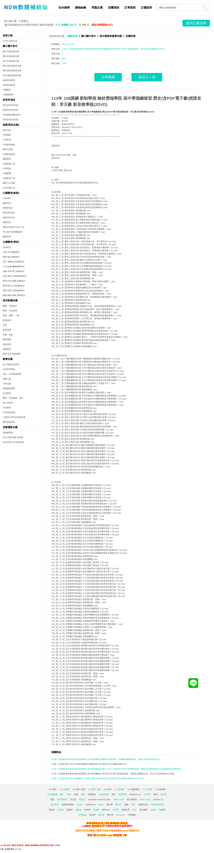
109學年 (147, 794)
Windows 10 (135, 794)
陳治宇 (164, 794)
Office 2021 (145, 799)
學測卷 (52, 810)
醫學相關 (7, 339)
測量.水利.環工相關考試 (13, 271)
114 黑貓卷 (119, 789)
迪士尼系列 (8, 403)
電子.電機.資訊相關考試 (13, 261)
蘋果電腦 (7, 330)
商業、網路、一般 (11, 315)
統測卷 (96, 810)
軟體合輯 (7, 320)
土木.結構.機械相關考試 (13, 266)
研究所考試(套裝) (11, 119)
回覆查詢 (113, 7)
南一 (62, 794)
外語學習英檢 (9, 369)
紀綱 (126, 804)
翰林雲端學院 (9, 80)
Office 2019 (118, 799)
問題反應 (97, 7)
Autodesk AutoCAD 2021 (99, 799)
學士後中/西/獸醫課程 (12, 232)
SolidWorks (90, 804)
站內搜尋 (64, 7)
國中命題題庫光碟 (11, 56)
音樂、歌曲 (8, 334)
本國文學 (125, 810)
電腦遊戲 (7, 349)
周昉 (133, 804)
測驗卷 (78, 810)
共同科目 (7, 247)
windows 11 (158, 799)
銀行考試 (7, 130)
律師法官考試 (9, 217)
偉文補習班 (62, 799)
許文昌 (73, 799)
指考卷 (61, 810)
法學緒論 (82, 815)
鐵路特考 (7, 203)
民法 (134, 810)
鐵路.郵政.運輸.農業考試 (14, 295)
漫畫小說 (7, 379)
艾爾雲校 (7, 90)
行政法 (153, 810)
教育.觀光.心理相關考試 (13, 285)
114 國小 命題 (78, 789)
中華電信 (7, 168)
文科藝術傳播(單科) (12, 115)
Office (101, 804)
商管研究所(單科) (11, 110)
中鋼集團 (7, 173)
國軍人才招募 (9, 183)
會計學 (109, 804)
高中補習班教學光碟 (12, 75)
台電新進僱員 (9, 154)
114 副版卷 (65, 789)
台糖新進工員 (9, 178)
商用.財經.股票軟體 (11, 354)
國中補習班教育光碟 (12, 70)
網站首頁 (73, 36)
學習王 (82, 799)
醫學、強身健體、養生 (13, 398)
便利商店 (97, 826)
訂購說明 (146, 7)
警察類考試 (8, 208)
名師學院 (123, 794)
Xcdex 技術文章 (10, 41)
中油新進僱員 (9, 144)
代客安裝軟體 (157, 804)
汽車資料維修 (9, 412)
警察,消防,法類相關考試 (13, 290)
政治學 (92, 815)
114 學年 (53, 789)
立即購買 (108, 77)
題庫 (83, 794)
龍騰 (76, 794)
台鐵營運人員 (9, 164)
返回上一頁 (146, 77)
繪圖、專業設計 (10, 306)
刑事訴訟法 (143, 804)
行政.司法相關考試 (11, 252)
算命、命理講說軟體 (12, 374)
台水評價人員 (9, 188)
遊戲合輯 (7, 344)
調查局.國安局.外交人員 (13, 227)
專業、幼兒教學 (10, 310)
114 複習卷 (147, 789)
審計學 (110, 815)
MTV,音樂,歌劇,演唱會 (13, 437)
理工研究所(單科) (11, 105)
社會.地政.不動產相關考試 (14, 276)
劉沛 (156, 794)
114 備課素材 (133, 789)
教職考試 (7, 222)
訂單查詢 (130, 7)
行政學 (162, 810)
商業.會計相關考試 (11, 257)
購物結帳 (80, 7)
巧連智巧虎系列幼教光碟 (14, 417)
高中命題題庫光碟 (11, 61)
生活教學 (7, 393)
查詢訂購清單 (196, 23)
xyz (1, 845)
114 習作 (108, 789)
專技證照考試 (9, 213)
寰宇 (114, 794)
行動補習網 (8, 94)
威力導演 (55, 804)
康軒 (69, 794)
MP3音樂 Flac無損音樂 (13, 442)
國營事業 (7, 159)
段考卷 (87, 810)
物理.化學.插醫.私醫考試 (14, 281)
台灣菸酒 (7, 140)
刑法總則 (143, 810)
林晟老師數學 (9, 85)
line (137, 830)
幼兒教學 (7, 407)
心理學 (115, 810)
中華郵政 (7, 135)
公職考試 (7, 198)
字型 (5, 325)
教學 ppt (106, 810)
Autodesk (120, 815)
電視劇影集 (8, 432)
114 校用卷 (160, 789)
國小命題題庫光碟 (11, 51)
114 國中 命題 (94, 789)
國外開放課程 (9, 422)
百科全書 (7, 383)
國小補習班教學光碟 (12, 66)
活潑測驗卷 (52, 794)
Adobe (80, 804)
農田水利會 (8, 149)
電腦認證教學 (9, 388)
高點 (52, 799)
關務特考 (7, 237)
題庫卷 (70, 810)
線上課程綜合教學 (11, 364)
